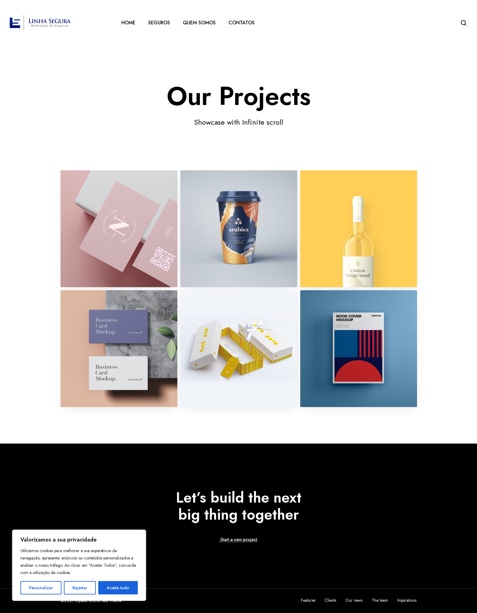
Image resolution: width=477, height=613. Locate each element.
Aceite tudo (118, 588)
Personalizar (41, 588)
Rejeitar (79, 588)
